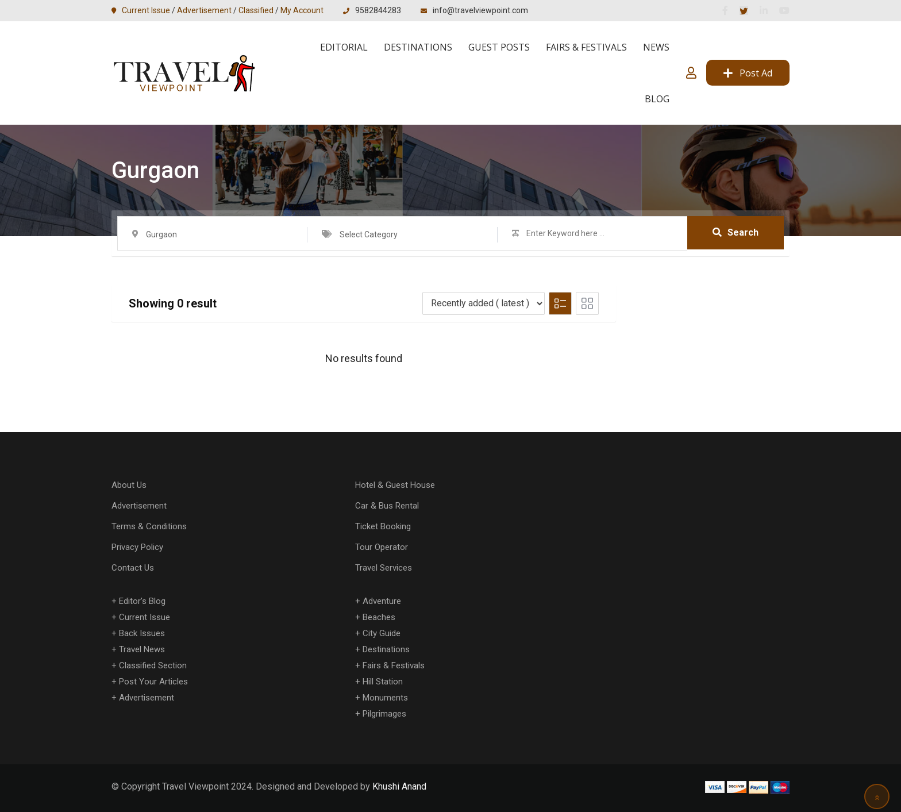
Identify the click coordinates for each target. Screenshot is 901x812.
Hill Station (383, 681)
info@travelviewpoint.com (480, 10)
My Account (302, 10)
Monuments (385, 697)
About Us (129, 485)
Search (735, 232)
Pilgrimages (384, 714)
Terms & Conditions (149, 526)
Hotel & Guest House (395, 485)
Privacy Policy (137, 547)
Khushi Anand (399, 786)
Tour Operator (381, 547)
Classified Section (153, 665)
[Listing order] (483, 303)
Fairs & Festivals (586, 47)
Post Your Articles (153, 681)
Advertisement (204, 10)
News (656, 47)
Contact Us (132, 568)
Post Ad (747, 73)
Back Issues (142, 633)
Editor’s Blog (142, 601)
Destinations (418, 47)
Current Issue (146, 10)
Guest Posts (499, 47)
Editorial (344, 47)
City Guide (382, 633)
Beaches (379, 617)
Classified (256, 10)
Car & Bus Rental (387, 506)
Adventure (382, 601)
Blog (657, 99)
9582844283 (378, 10)
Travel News (142, 649)
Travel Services (383, 568)
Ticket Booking (383, 526)
